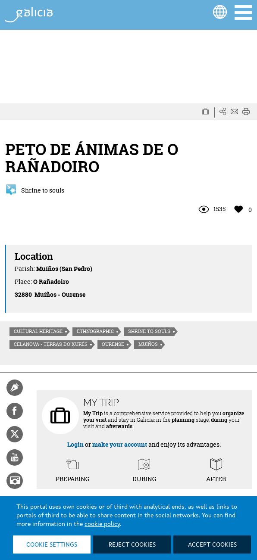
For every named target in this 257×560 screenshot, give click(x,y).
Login (75, 444)
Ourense (113, 344)
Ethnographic (95, 331)
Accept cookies (212, 545)
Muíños (148, 344)
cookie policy (102, 524)
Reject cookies (132, 545)
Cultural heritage (38, 331)
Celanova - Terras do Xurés (51, 344)
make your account (119, 444)
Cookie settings (51, 545)
